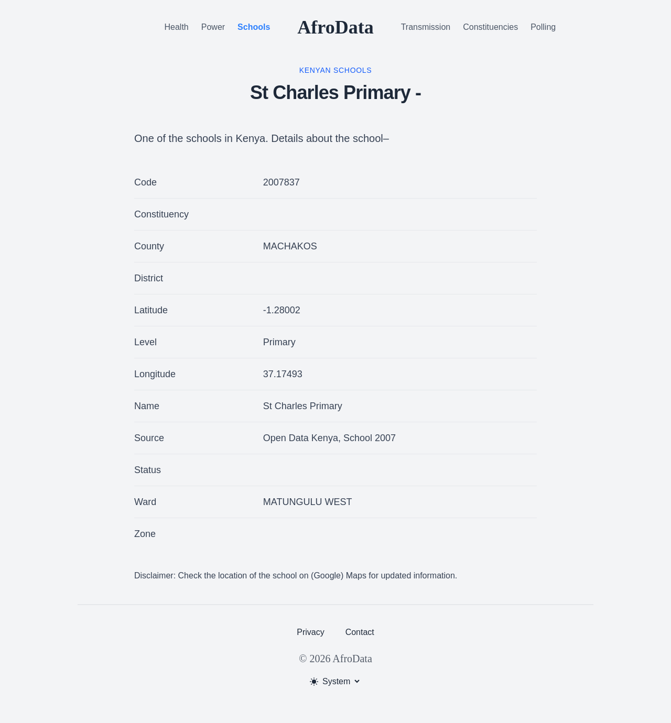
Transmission (426, 27)
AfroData (335, 27)
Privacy (310, 632)
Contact (359, 632)
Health (177, 27)
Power (213, 27)
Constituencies (490, 27)
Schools (253, 27)
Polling (543, 27)
